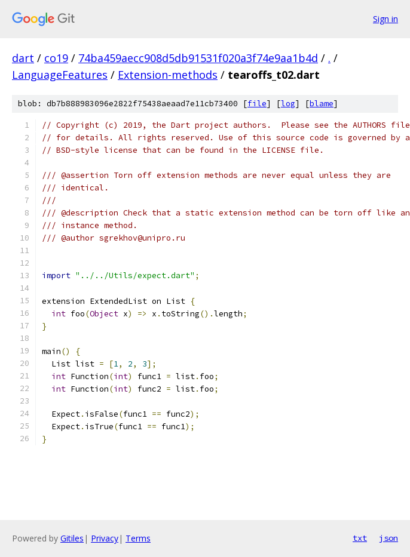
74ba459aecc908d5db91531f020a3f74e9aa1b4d (198, 58)
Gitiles (72, 538)
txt (360, 538)
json (388, 538)
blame (321, 104)
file (257, 104)
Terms (138, 538)
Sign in (385, 18)
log (288, 104)
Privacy (104, 538)
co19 (56, 58)
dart (23, 58)
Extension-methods (168, 74)
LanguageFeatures (60, 74)
